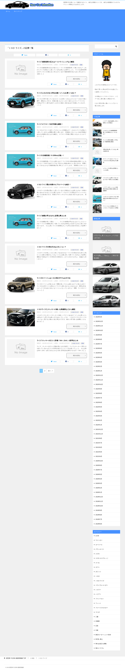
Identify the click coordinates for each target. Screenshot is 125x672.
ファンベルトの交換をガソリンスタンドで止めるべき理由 (110, 207)
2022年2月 (99, 420)
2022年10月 (99, 384)
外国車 (98, 621)
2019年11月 (99, 501)
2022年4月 (99, 411)
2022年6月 (99, 402)
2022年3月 (99, 416)
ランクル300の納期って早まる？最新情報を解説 (110, 140)
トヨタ (98, 576)
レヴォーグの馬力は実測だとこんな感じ (110, 169)
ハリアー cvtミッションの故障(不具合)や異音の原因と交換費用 (110, 189)
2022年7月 (99, 398)
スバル (98, 562)
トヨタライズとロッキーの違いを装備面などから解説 (56, 309)
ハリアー (98, 594)
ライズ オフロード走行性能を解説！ (50, 124)
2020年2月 (99, 488)
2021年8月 (99, 438)
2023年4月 (99, 357)
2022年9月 (99, 389)
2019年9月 (99, 510)
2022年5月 (99, 407)
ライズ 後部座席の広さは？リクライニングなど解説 (55, 62)
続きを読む (79, 79)
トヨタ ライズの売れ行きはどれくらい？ (51, 247)
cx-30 (97, 536)
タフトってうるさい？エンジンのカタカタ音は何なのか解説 (110, 160)
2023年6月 (99, 348)
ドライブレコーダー (102, 585)
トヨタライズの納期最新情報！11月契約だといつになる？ (110, 132)
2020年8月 (99, 465)
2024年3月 (99, 317)
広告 (81, 64)
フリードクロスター (102, 607)
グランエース (100, 549)
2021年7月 (99, 443)
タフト (98, 567)
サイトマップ (18, 11)
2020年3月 (99, 483)
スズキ (98, 554)
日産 (97, 630)
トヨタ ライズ (74, 64)
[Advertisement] (62, 28)
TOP (16, 658)
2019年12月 (99, 497)
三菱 (97, 616)
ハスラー (98, 589)
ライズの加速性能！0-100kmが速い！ (50, 155)
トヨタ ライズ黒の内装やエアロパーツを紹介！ (54, 184)
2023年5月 (99, 353)
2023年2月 (99, 366)
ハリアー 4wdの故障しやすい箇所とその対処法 (110, 122)
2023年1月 (99, 371)
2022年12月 (99, 375)
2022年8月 (99, 393)
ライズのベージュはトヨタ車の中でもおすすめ (53, 278)
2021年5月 (99, 452)
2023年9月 (99, 335)
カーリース (99, 544)
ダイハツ (98, 571)
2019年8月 (99, 515)
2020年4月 (99, 479)
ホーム (8, 11)
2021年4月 (99, 456)
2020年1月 (99, 492)
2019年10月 (99, 506)
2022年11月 (99, 380)
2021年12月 (99, 429)
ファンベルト (100, 598)
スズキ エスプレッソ (102, 558)
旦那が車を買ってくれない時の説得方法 (110, 150)
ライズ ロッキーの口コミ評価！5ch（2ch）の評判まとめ (57, 340)
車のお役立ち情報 (101, 643)
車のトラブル (100, 648)
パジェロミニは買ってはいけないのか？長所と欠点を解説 (110, 178)
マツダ (98, 612)
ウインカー (99, 540)
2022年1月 (99, 425)
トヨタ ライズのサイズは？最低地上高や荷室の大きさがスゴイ (111, 198)
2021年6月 (99, 447)
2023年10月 (99, 330)
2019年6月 (99, 524)
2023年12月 (99, 321)
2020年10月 (99, 461)
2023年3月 (99, 362)
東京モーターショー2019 (103, 634)
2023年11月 (99, 326)
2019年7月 (99, 519)
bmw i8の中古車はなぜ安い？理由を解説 (106, 305)
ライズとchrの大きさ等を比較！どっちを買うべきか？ (56, 93)
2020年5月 (99, 474)
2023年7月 (99, 344)
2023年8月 (99, 339)
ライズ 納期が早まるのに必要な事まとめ (51, 216)
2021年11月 (99, 434)
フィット (98, 603)
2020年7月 (99, 470)
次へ (49, 371)
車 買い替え (99, 639)
